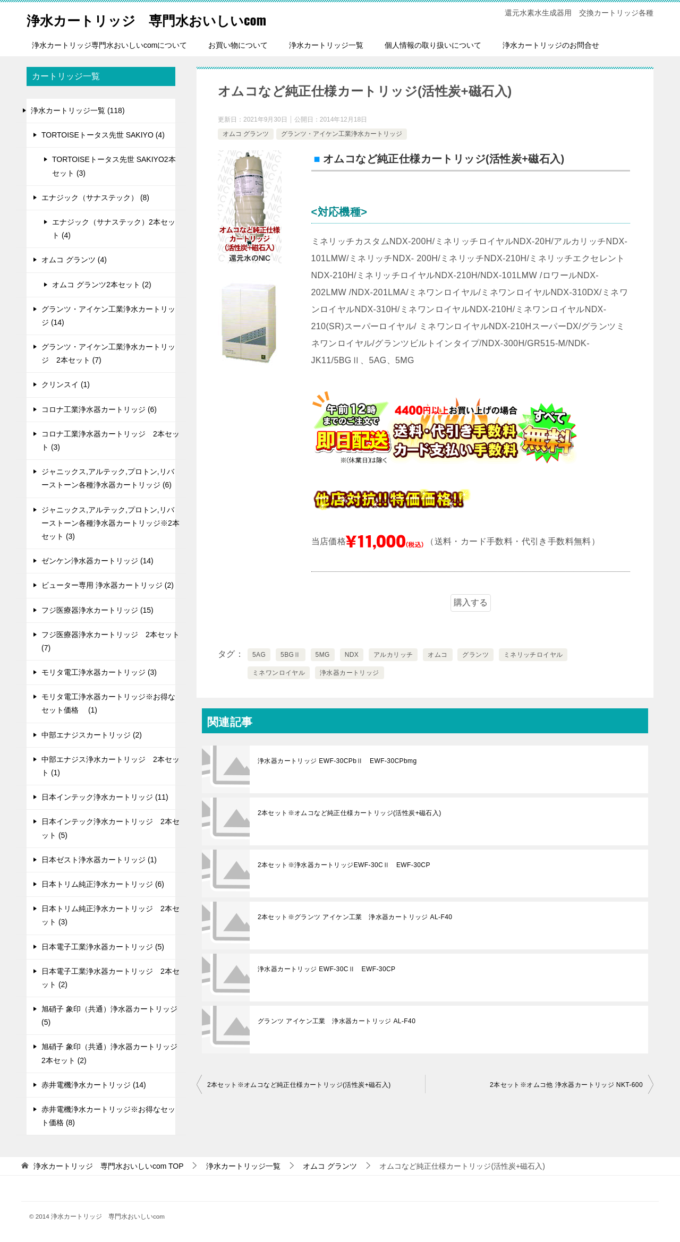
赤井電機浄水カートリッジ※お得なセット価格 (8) (108, 1116)
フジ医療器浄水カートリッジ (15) (97, 610)
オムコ (437, 654)
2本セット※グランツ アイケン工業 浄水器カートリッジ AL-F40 (355, 917)
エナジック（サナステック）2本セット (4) (113, 228)
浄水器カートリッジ (349, 672)
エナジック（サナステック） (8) (95, 197)
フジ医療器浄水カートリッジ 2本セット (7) (110, 641)
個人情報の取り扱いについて (433, 45)
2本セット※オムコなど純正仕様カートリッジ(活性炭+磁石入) (349, 813)
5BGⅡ (290, 654)
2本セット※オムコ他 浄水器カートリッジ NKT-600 (566, 1085)
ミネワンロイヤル (278, 672)
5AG (259, 654)
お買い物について (238, 45)
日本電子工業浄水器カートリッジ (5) (102, 947)
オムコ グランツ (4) (74, 259)
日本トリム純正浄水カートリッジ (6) (102, 884)
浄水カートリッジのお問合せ (551, 45)
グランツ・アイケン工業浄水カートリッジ (341, 134)
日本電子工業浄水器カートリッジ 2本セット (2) (110, 978)
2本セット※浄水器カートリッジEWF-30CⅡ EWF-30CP (344, 865)
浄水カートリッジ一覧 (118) (78, 110)
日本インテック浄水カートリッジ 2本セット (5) (110, 828)
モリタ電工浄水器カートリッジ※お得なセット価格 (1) (108, 703)
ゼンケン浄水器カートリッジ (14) (97, 560)
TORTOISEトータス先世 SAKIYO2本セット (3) (114, 166)
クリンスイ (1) (65, 384)
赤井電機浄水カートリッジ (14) (93, 1085)
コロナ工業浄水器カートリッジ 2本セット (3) (110, 440)
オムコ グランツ (246, 134)
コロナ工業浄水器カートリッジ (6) (99, 409)
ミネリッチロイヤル (533, 654)
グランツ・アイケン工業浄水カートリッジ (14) (108, 316)
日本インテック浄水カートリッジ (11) (104, 797)
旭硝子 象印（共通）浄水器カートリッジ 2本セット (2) (109, 1053)
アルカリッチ (393, 654)
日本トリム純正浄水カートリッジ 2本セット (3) (110, 915)
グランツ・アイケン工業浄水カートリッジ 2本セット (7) (108, 353)
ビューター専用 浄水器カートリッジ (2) (107, 585)
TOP (108, 1166)
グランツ (475, 654)
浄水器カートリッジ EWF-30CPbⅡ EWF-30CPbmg (337, 761)
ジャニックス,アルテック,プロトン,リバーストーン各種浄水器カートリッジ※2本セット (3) (110, 523)
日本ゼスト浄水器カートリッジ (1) (99, 859)
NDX (352, 654)
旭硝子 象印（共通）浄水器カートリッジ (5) (109, 1015)
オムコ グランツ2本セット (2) (101, 284)
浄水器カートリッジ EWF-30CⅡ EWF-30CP (326, 969)
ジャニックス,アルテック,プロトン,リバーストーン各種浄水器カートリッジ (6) (107, 478)
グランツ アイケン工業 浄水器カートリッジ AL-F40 (336, 1021)
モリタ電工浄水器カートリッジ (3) (99, 672)
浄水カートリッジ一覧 (326, 45)
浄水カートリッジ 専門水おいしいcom (170, 18)
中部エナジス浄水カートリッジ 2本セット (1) (110, 766)
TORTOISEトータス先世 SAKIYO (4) (103, 135)
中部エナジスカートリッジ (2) (91, 735)
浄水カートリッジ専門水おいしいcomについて (109, 45)
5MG (323, 654)
